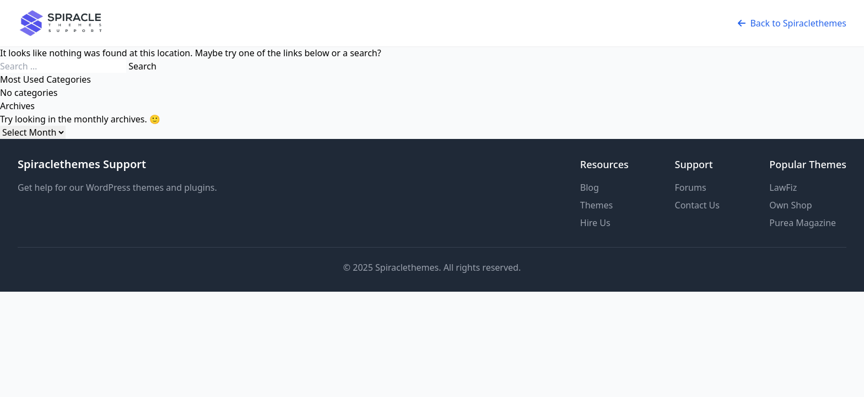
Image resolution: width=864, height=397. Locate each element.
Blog (589, 187)
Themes (596, 205)
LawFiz (783, 187)
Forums (690, 187)
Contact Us (697, 205)
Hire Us (595, 223)
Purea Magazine (802, 223)
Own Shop (790, 205)
